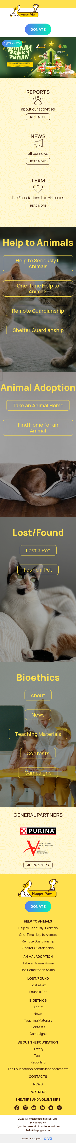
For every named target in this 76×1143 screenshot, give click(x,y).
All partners (38, 865)
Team (38, 1055)
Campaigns (38, 772)
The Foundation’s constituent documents (38, 1069)
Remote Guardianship (38, 310)
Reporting (38, 1062)
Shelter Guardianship (38, 330)
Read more (38, 117)
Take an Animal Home (38, 405)
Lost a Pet (38, 550)
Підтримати (12, 43)
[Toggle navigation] (60, 15)
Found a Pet (38, 569)
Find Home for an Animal (38, 427)
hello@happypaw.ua (38, 1130)
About (38, 695)
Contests (38, 753)
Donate (38, 29)
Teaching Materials (38, 734)
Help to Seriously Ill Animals (38, 263)
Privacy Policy (38, 1122)
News (38, 714)
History (38, 1049)
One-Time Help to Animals (38, 288)
